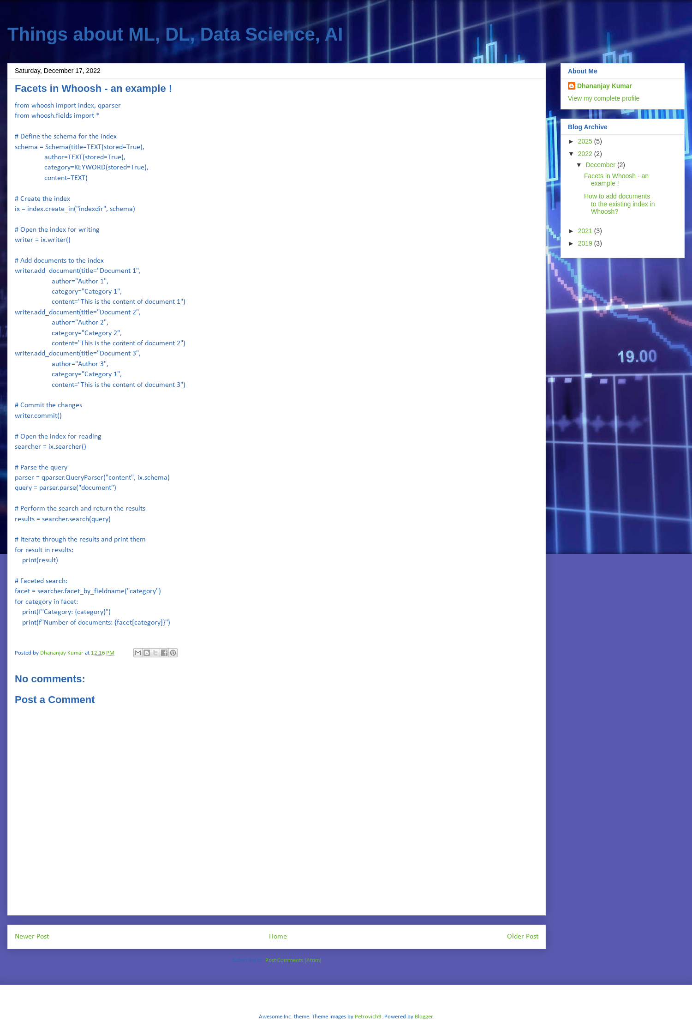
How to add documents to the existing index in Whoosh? (619, 204)
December (601, 164)
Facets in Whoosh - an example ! (616, 179)
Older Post (522, 936)
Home (278, 936)
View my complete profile (603, 98)
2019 (586, 243)
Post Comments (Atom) (293, 960)
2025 (586, 141)
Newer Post (32, 936)
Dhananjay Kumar (604, 86)
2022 (586, 153)
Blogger (424, 1017)
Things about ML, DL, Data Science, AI (175, 34)
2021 (586, 231)
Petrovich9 (368, 1017)
